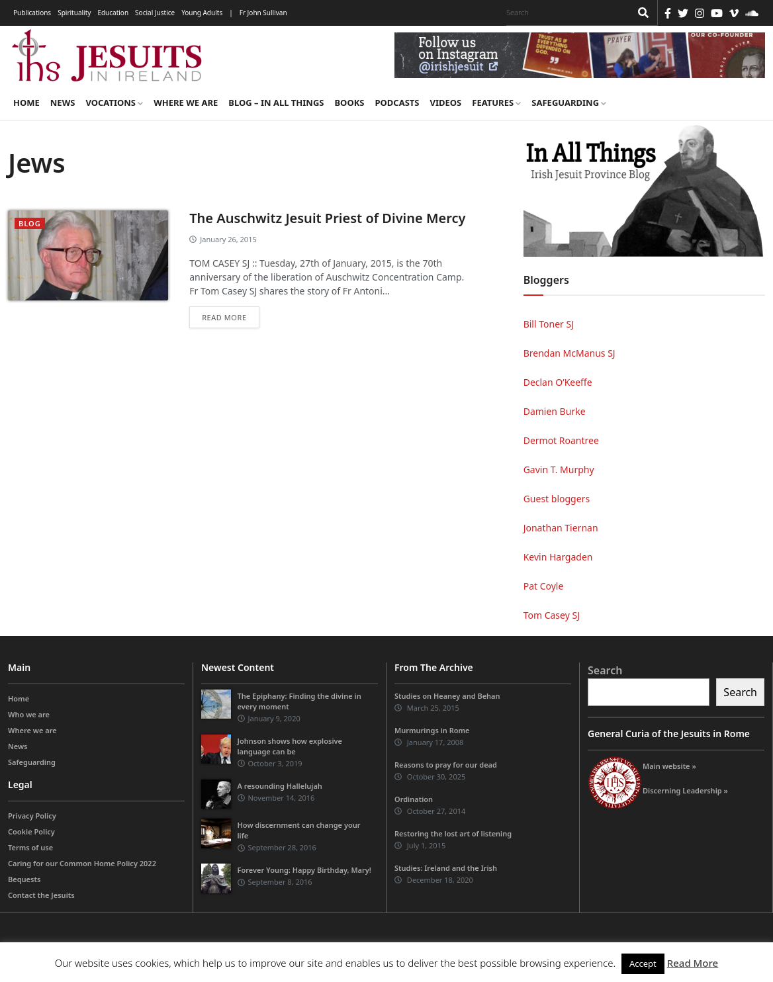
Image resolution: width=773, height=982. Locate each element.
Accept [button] (643, 963)
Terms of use (30, 847)
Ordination (413, 799)
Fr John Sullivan (263, 12)
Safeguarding (568, 103)
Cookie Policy (31, 831)
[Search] (565, 12)
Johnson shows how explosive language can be (290, 746)
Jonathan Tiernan (560, 527)
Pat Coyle (543, 586)
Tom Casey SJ (551, 615)
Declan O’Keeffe (557, 382)
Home (26, 103)
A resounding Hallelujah (280, 786)
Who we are (29, 714)
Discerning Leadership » (685, 790)
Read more (224, 317)
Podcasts (397, 103)
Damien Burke (554, 411)
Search (605, 670)
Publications (32, 12)
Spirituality (74, 12)
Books (349, 103)
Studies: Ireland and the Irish (445, 868)
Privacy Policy (32, 816)
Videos (446, 103)
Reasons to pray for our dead (445, 765)
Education (112, 12)
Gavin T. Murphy (558, 469)
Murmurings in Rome (432, 730)
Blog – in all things (276, 103)
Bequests (24, 879)
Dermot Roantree (561, 440)
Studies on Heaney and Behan (447, 696)
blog (30, 223)
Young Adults (201, 12)
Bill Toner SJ (548, 324)
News (62, 103)
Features (496, 103)
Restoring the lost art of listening (453, 833)
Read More (692, 962)
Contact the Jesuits (41, 895)
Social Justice (155, 12)
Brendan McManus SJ (569, 353)
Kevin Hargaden (558, 557)
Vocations (114, 103)
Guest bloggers (556, 498)
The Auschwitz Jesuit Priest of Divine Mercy (327, 218)
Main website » (669, 766)
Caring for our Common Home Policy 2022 (82, 863)
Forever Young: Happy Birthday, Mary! (304, 870)
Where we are (186, 103)
